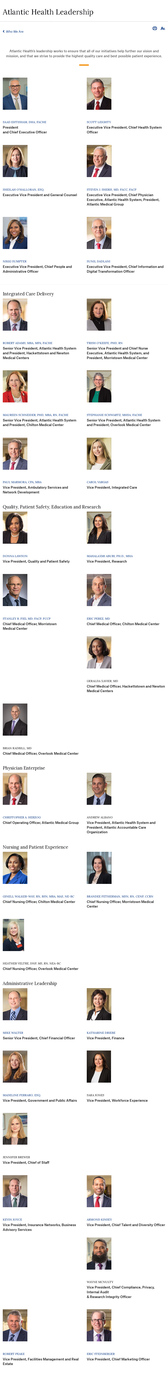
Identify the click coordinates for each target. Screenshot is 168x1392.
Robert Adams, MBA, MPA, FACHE (27, 343)
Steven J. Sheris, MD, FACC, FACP (111, 189)
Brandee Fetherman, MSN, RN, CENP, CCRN (120, 896)
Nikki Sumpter (14, 261)
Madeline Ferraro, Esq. (22, 1095)
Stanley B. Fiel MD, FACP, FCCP (27, 618)
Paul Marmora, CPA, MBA (22, 482)
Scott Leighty (99, 122)
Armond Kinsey (99, 1219)
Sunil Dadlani (98, 261)
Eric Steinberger (101, 1354)
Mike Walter (13, 1033)
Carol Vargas (97, 482)
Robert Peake (14, 1354)
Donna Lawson (15, 556)
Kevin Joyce (12, 1219)
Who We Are (15, 31)
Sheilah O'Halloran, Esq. (23, 189)
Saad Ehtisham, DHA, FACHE (24, 122)
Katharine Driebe (101, 1033)
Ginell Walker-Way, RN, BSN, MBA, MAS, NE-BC (38, 896)
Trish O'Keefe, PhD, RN (105, 343)
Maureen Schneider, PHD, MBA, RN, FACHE (35, 415)
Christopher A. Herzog (22, 817)
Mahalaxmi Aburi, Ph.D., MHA (110, 556)
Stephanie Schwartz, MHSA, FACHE (114, 415)
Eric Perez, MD (98, 618)
